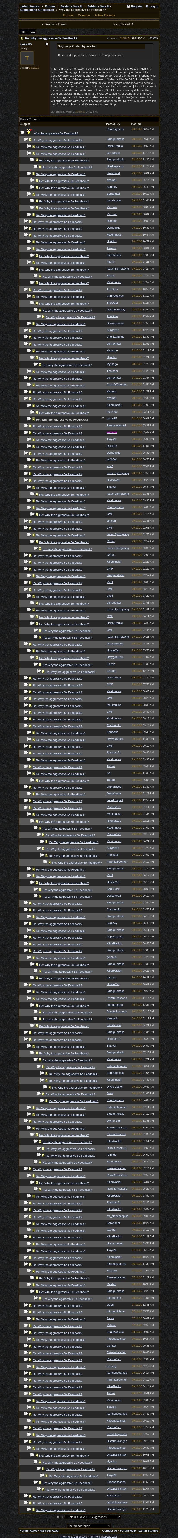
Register (135, 6)
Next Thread (124, 24)
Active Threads (104, 15)
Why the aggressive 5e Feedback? (56, 133)
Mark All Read (49, 1530)
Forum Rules (28, 1530)
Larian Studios (30, 6)
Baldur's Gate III (71, 6)
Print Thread (27, 31)
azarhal (112, 38)
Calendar (84, 15)
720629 (154, 38)
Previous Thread (54, 24)
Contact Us (109, 1530)
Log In (151, 6)
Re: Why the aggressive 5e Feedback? (51, 38)
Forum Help (128, 1530)
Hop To (61, 1517)
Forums (50, 6)
